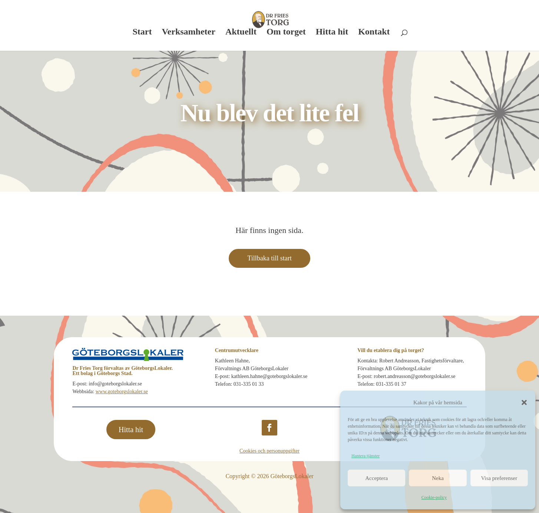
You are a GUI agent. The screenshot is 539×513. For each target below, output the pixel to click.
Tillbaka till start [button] (269, 258)
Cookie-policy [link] (434, 497)
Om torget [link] (286, 32)
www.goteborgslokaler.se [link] (122, 391)
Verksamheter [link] (188, 32)
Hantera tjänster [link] (365, 455)
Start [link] (142, 32)
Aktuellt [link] (241, 32)
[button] (524, 402)
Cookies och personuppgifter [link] (269, 451)
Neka (438, 478)
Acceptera (376, 478)
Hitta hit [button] (131, 429)
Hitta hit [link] (332, 32)
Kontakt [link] (374, 32)
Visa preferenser (499, 478)
